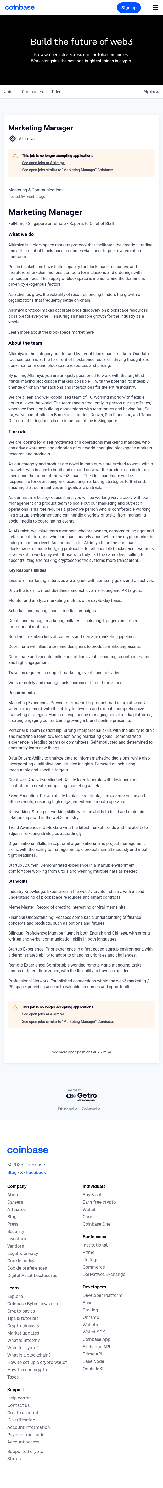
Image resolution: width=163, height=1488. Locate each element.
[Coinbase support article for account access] (23, 1442)
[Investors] (16, 1239)
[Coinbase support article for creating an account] (23, 1412)
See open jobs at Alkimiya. (43, 163)
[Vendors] (15, 1246)
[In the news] (12, 1224)
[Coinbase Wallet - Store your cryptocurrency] (89, 1209)
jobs (8, 91)
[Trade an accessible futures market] (104, 1274)
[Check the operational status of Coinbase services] (14, 1459)
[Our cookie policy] (20, 1261)
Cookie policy (91, 1108)
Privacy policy (67, 1108)
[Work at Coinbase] (15, 1202)
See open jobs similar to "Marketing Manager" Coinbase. (68, 170)
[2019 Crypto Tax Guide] (13, 1377)
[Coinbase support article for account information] (28, 1427)
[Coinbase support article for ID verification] (21, 1420)
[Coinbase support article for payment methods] (25, 1434)
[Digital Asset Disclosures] (32, 1275)
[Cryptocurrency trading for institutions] (88, 1252)
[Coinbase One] (96, 1224)
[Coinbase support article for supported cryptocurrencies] (25, 1451)
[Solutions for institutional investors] (95, 1245)
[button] (155, 7)
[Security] (15, 1231)
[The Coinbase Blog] (12, 1217)
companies (32, 91)
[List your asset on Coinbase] (90, 1259)
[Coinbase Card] (87, 1217)
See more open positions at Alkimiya (81, 1052)
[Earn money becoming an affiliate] (16, 1209)
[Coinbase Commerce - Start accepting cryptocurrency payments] (94, 1267)
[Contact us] (18, 1405)
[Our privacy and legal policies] (22, 1253)
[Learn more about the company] (13, 1195)
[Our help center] (19, 1398)
